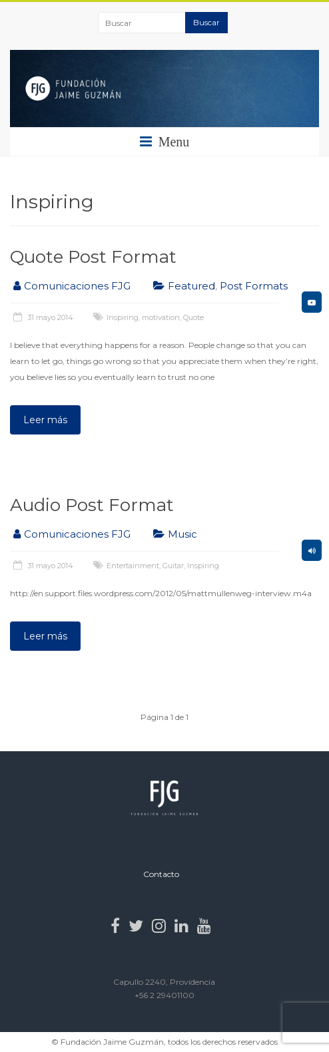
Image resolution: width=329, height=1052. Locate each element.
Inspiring (123, 317)
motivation (161, 317)
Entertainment (133, 565)
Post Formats (254, 285)
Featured (191, 285)
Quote (193, 317)
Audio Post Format (92, 505)
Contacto (161, 874)
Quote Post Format (93, 256)
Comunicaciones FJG (77, 285)
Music (182, 534)
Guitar (173, 565)
